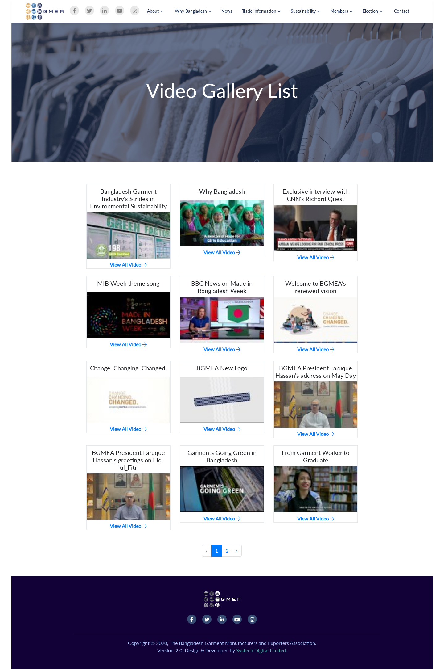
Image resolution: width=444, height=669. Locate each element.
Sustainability (305, 11)
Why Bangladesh (193, 11)
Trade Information (261, 11)
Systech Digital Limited (261, 650)
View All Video (128, 264)
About (155, 11)
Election (373, 11)
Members (341, 11)
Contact (401, 11)
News (226, 11)
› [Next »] (237, 550)
